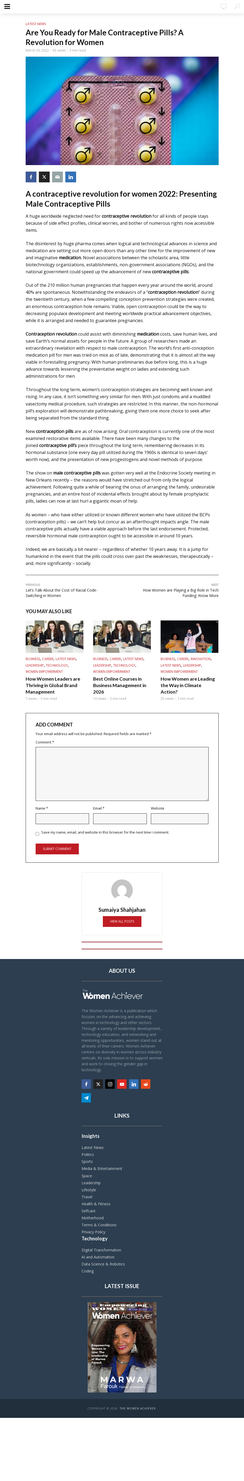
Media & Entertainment (102, 1165)
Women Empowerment (44, 672)
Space (87, 1172)
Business (33, 659)
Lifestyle (89, 1186)
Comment (45, 738)
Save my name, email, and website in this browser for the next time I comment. (105, 828)
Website (157, 804)
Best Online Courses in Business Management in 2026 (118, 685)
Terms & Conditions (99, 1221)
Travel (87, 1193)
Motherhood (93, 1214)
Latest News (36, 24)
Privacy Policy (93, 1228)
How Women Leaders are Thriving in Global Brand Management (51, 685)
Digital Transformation (101, 1246)
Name (42, 804)
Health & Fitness (96, 1200)
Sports (87, 1158)
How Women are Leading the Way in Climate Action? (187, 682)
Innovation (201, 659)
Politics (88, 1151)
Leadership (35, 666)
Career (47, 659)
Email (98, 804)
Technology (57, 666)
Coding (88, 1267)
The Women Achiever (138, 1405)
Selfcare (89, 1207)
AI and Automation (98, 1253)
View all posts (122, 917)
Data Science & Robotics (103, 1260)
